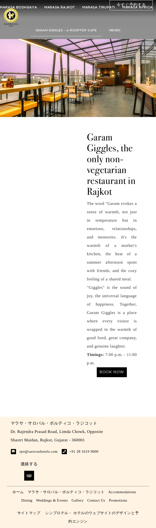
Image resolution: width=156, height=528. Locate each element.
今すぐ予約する (131, 5)
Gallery (78, 500)
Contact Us (96, 500)
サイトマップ (28, 513)
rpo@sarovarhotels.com (39, 451)
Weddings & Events (52, 500)
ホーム (18, 492)
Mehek (115, 30)
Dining (26, 500)
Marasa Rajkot (59, 7)
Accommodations (122, 492)
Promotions (118, 500)
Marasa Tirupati (98, 7)
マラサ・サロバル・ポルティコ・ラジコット (66, 492)
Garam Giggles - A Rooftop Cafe (66, 30)
